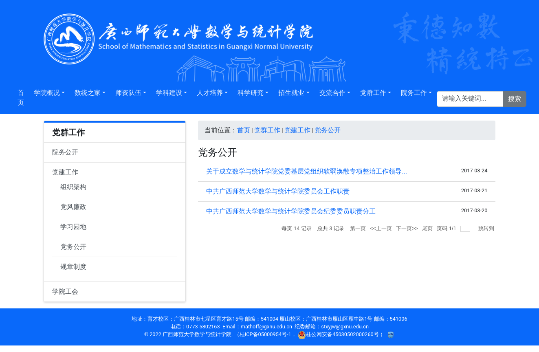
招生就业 (291, 93)
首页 (21, 97)
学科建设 (169, 93)
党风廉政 (73, 207)
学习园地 (73, 227)
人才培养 (210, 93)
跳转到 (487, 228)
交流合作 (332, 93)
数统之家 (88, 93)
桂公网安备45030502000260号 (339, 334)
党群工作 (373, 93)
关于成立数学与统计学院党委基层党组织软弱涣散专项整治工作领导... (306, 171)
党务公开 (73, 247)
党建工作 (65, 172)
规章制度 (73, 267)
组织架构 (73, 187)
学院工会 (65, 291)
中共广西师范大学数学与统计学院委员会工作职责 (278, 191)
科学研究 (251, 93)
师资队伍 (128, 93)
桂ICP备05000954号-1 (265, 334)
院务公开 (65, 152)
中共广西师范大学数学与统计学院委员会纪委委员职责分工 (291, 211)
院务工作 (414, 93)
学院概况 (47, 93)
